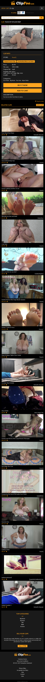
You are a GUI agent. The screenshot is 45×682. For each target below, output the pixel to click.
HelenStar (40, 218)
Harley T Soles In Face (8, 327)
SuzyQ (14, 57)
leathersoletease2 (7, 577)
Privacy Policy (22, 668)
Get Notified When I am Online (26, 61)
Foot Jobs (18, 80)
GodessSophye (39, 273)
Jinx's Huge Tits (38, 412)
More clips (40, 105)
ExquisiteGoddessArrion (36, 579)
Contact (23, 674)
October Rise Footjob (8, 383)
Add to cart (22, 91)
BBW (22, 624)
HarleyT (41, 329)
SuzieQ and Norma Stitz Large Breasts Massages (16, 438)
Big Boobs (12, 80)
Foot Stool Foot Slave (8, 133)
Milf (22, 622)
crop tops (4, 244)
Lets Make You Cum (7, 466)
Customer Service (22, 659)
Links (22, 676)
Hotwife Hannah (38, 134)
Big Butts (22, 620)
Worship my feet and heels (9, 216)
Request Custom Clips (9, 61)
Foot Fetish (6, 80)
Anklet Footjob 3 (6, 605)
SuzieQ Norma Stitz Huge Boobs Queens (13, 299)
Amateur (22, 626)
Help (22, 672)
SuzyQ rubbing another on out (10, 188)
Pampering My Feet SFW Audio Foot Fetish (14, 494)
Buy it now (22, 85)
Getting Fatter (6, 549)
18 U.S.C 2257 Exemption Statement (22, 663)
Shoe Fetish (5, 411)
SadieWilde (40, 496)
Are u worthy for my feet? (9, 272)
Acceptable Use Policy (22, 670)
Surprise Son (5, 522)
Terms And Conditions (22, 661)
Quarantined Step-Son (8, 160)
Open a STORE (22, 646)
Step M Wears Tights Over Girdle (11, 355)
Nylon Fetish (25, 80)
